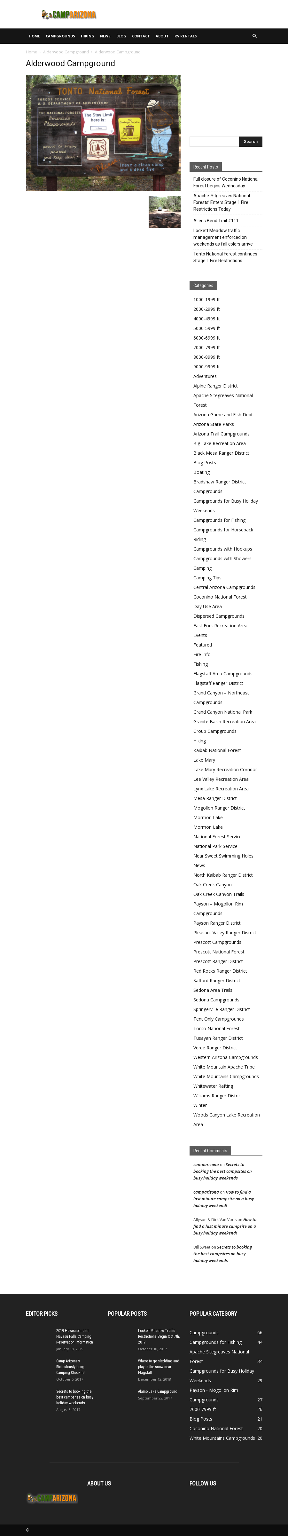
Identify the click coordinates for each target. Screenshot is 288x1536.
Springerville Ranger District (221, 1009)
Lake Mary (204, 760)
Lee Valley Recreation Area (221, 779)
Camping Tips (207, 578)
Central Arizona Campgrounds (224, 587)
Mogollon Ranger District (219, 808)
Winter (200, 1105)
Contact (141, 36)
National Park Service (215, 846)
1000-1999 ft (206, 299)
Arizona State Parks (213, 424)
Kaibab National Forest (217, 750)
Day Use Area (207, 606)
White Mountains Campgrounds (226, 1076)
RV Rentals (186, 36)
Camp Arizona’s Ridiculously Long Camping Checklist (70, 1367)
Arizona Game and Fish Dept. (223, 414)
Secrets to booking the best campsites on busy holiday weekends (222, 1171)
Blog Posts (204, 462)
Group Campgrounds (215, 731)
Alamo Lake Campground (157, 1391)
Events (200, 635)
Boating (201, 472)
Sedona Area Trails (212, 990)
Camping (202, 568)
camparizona (206, 1164)
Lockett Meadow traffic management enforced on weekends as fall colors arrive (223, 237)
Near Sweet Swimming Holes (223, 856)
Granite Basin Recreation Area (224, 721)
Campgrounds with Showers (222, 558)
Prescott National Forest (219, 952)
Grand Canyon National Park (222, 712)
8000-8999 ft (206, 357)
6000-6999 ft (206, 338)
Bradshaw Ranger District (219, 482)
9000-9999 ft (206, 367)
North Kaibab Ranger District (223, 875)
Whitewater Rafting (213, 1086)
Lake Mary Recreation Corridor (225, 769)
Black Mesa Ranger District (221, 453)
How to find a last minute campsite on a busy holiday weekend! (223, 1198)
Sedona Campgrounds (216, 1000)
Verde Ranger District (215, 1048)
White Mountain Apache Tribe (224, 1067)
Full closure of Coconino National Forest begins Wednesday (226, 182)
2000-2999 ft (206, 309)
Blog (121, 36)
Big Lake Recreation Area (219, 443)
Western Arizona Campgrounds (225, 1057)
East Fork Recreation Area (220, 626)
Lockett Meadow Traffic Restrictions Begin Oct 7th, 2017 (159, 1336)
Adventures (205, 376)
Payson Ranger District (217, 923)
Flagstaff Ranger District (218, 683)
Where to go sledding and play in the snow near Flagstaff (158, 1367)
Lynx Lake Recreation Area (221, 789)
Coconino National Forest (220, 597)
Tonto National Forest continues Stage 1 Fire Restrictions (225, 257)
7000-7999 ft (206, 347)
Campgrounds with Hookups (222, 549)
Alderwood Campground (66, 52)
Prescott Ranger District (218, 961)
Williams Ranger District (217, 1096)
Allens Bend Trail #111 (216, 220)
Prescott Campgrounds (217, 942)
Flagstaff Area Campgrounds (223, 673)
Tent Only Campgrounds (218, 1019)
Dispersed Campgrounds (219, 616)
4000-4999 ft (206, 319)
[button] (254, 36)
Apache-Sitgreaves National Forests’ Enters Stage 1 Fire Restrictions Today (221, 202)
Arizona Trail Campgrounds (221, 434)
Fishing (200, 664)
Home (34, 36)
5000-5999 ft (206, 328)
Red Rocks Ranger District (220, 971)
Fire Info (202, 654)
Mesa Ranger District (215, 798)
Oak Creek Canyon (212, 885)
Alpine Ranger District (215, 386)
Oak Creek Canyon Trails (218, 894)
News (105, 36)
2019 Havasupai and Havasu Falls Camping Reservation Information (74, 1336)
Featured (202, 645)
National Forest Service (217, 837)
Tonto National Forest (216, 1028)
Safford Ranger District (216, 980)
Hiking (87, 36)
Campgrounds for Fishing (219, 520)
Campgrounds (60, 36)
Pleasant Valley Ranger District (224, 932)
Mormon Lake (208, 817)
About (162, 36)
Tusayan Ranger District (218, 1038)
